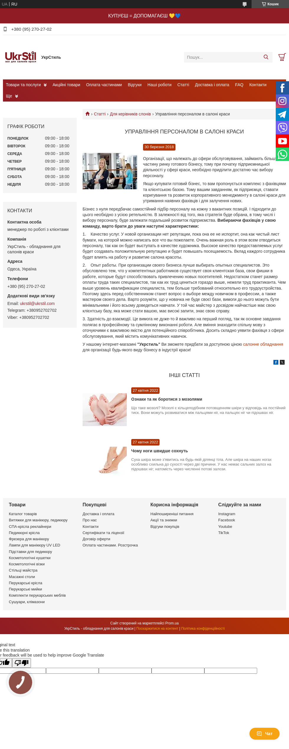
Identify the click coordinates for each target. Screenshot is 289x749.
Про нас (90, 520)
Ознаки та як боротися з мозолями (166, 399)
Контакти (257, 84)
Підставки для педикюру (30, 551)
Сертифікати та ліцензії (103, 533)
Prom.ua (172, 623)
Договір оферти (96, 539)
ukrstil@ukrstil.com (37, 303)
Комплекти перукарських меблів (37, 595)
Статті (183, 84)
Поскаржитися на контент (157, 628)
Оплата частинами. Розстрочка (110, 545)
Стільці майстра (23, 570)
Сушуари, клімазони (27, 602)
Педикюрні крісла (24, 533)
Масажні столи (22, 577)
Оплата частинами (104, 84)
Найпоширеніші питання (171, 514)
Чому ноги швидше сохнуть (159, 450)
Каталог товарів (23, 514)
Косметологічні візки (27, 564)
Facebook (226, 520)
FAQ (239, 84)
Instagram (226, 514)
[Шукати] (265, 57)
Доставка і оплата (212, 84)
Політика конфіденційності (203, 628)
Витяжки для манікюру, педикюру (38, 520)
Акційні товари (66, 84)
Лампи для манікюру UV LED (34, 545)
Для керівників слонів (130, 114)
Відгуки (135, 84)
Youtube (225, 526)
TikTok (223, 533)
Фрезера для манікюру (29, 539)
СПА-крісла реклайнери (30, 526)
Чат (264, 733)
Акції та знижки (163, 520)
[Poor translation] (21, 663)
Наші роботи (159, 84)
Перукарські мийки (25, 589)
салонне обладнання (263, 344)
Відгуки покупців (164, 526)
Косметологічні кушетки (29, 558)
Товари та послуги (23, 84)
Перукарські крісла (25, 583)
